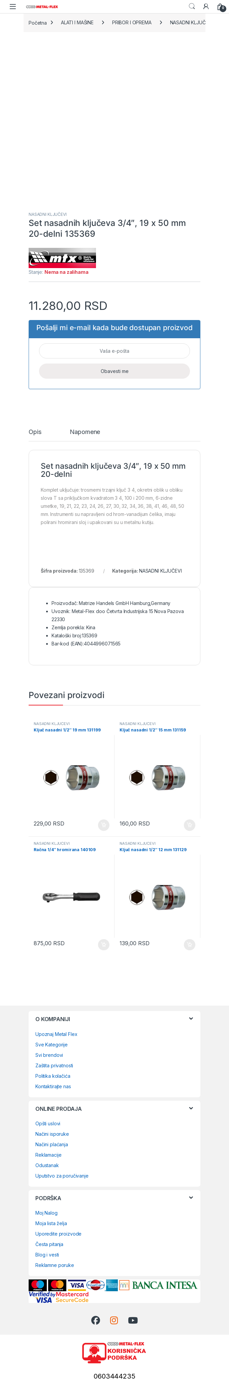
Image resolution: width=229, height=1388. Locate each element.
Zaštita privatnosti (54, 1065)
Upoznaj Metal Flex (56, 1034)
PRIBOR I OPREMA (132, 22)
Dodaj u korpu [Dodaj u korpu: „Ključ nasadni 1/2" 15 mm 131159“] (189, 825)
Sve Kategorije (51, 1044)
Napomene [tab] (85, 432)
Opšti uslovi (47, 1123)
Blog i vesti (47, 1254)
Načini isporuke (52, 1134)
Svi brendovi (49, 1055)
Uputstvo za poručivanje (62, 1176)
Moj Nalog (46, 1213)
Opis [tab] (35, 432)
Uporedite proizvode (58, 1234)
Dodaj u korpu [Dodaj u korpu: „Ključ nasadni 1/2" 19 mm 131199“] (103, 825)
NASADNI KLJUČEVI (191, 22)
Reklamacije (48, 1155)
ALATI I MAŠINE (77, 22)
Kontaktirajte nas (53, 1086)
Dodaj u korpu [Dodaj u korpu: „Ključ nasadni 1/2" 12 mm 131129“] (189, 945)
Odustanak (47, 1165)
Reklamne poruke (54, 1265)
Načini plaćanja (51, 1144)
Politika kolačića (52, 1076)
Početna (38, 22)
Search (192, 6)
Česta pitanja (49, 1244)
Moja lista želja (51, 1223)
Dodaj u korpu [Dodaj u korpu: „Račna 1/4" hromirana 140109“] (103, 945)
